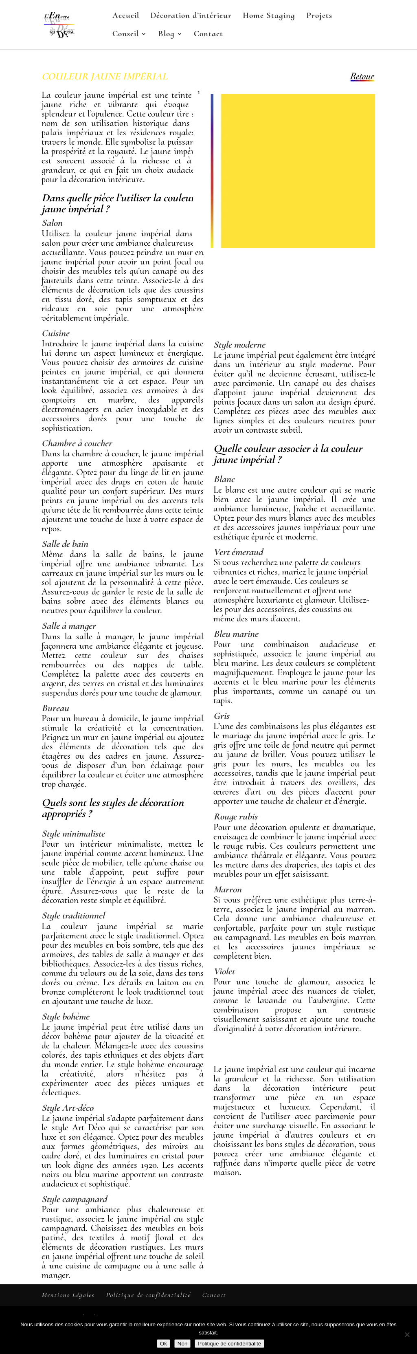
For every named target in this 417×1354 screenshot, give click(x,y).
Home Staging (269, 16)
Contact (208, 35)
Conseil (125, 35)
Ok (163, 1344)
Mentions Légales (68, 1295)
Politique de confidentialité (148, 1295)
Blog (166, 35)
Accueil (125, 16)
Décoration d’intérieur (191, 16)
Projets (319, 16)
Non (182, 1344)
